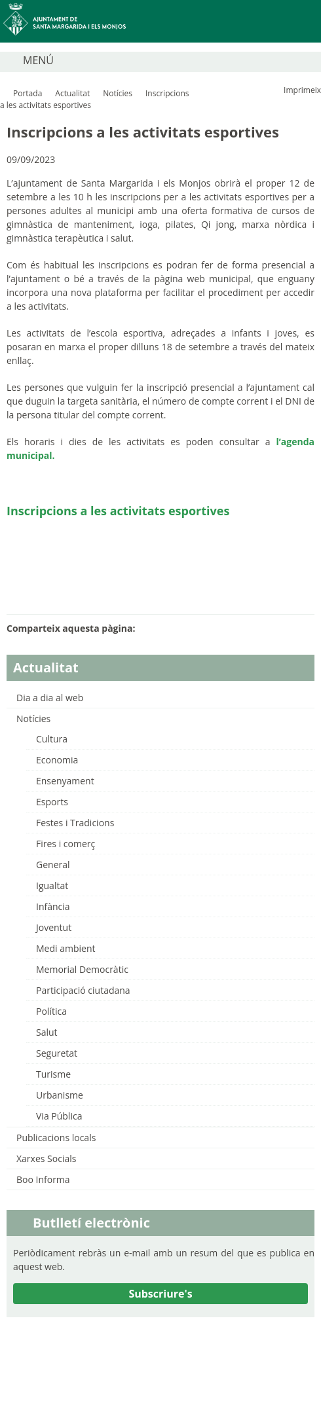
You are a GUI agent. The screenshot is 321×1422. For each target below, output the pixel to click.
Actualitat (72, 93)
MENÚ (38, 60)
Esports (52, 801)
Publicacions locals (56, 1137)
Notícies (117, 93)
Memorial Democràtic (82, 969)
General (53, 864)
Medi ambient (65, 948)
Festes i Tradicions (75, 822)
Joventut (53, 927)
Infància (53, 906)
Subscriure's (160, 1293)
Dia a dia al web (49, 697)
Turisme (53, 1074)
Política (51, 1011)
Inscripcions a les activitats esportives (118, 511)
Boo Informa (43, 1179)
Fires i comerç (65, 843)
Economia (57, 760)
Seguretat (56, 1053)
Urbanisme (59, 1095)
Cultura (51, 739)
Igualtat (52, 885)
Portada (27, 93)
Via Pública (59, 1116)
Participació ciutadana (83, 990)
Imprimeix (302, 90)
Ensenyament (65, 781)
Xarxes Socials (46, 1158)
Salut (47, 1032)
